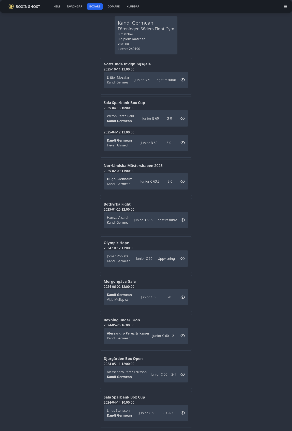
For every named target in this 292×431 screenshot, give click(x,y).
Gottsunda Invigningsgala (127, 64)
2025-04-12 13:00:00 (119, 132)
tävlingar (74, 6)
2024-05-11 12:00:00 (119, 364)
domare (113, 6)
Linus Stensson (118, 410)
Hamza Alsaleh (118, 217)
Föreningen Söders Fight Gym (146, 28)
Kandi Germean (119, 82)
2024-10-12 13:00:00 (119, 248)
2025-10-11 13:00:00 (119, 69)
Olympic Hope (116, 242)
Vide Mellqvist (117, 299)
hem (57, 6)
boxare (94, 6)
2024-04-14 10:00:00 (119, 402)
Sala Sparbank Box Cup (124, 102)
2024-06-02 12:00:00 (119, 286)
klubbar (133, 6)
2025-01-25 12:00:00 (119, 209)
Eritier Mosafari (118, 77)
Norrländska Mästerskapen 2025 (133, 165)
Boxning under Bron (122, 319)
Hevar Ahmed (117, 145)
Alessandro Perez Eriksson (128, 333)
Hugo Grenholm (119, 179)
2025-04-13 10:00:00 (119, 108)
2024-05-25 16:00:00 (119, 325)
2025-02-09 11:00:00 (119, 171)
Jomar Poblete (117, 256)
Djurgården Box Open (123, 358)
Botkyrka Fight (117, 204)
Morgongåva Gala (120, 281)
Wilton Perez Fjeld (120, 116)
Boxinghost (24, 6)
